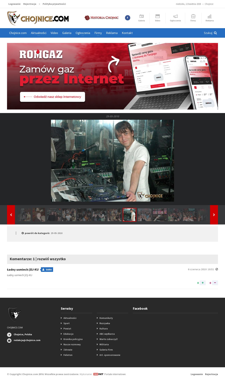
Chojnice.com (18, 33)
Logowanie (14, 3)
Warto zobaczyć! (108, 339)
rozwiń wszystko (51, 258)
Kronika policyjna (73, 339)
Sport (66, 323)
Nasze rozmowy (72, 344)
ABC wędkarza (107, 333)
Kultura (103, 328)
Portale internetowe (115, 374)
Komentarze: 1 (22, 258)
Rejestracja (29, 3)
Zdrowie (67, 349)
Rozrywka (104, 323)
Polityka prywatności (54, 3)
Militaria (104, 344)
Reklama (112, 33)
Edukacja (68, 333)
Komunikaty (106, 318)
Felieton (67, 355)
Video (54, 33)
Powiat (67, 328)
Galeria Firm (106, 349)
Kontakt (127, 33)
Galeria (66, 33)
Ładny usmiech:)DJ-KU (23, 269)
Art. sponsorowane (109, 355)
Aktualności (69, 318)
